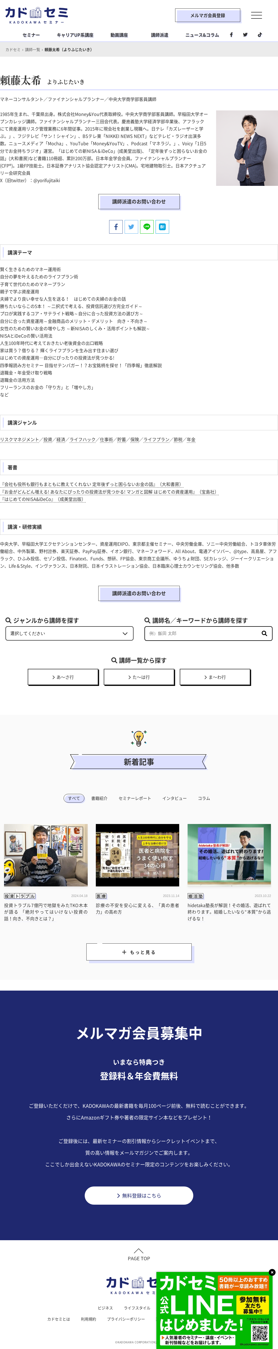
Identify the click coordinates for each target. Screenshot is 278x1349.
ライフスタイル (137, 1307)
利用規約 (88, 1319)
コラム (204, 798)
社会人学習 (170, 1307)
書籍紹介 (99, 798)
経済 (60, 439)
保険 (134, 439)
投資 (47, 439)
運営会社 (163, 1319)
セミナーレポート (135, 798)
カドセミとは (58, 1319)
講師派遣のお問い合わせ (139, 201)
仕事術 (106, 439)
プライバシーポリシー (126, 1319)
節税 (178, 439)
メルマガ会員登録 (207, 15)
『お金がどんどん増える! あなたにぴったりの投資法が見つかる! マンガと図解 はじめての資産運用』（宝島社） (109, 491)
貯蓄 (121, 439)
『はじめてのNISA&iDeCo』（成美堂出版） (43, 499)
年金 (191, 439)
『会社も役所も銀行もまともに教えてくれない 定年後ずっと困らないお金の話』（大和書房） (92, 484)
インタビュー (174, 798)
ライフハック (83, 439)
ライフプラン (156, 439)
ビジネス (105, 1307)
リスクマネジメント (19, 439)
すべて (74, 798)
